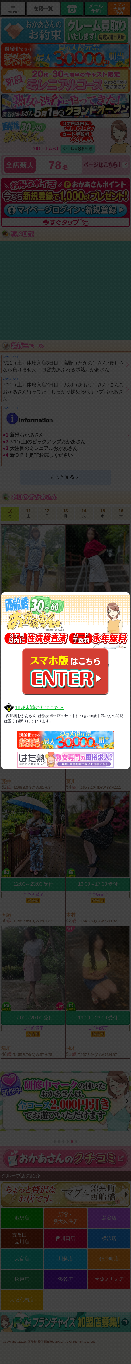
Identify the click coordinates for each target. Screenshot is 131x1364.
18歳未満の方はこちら (39, 707)
